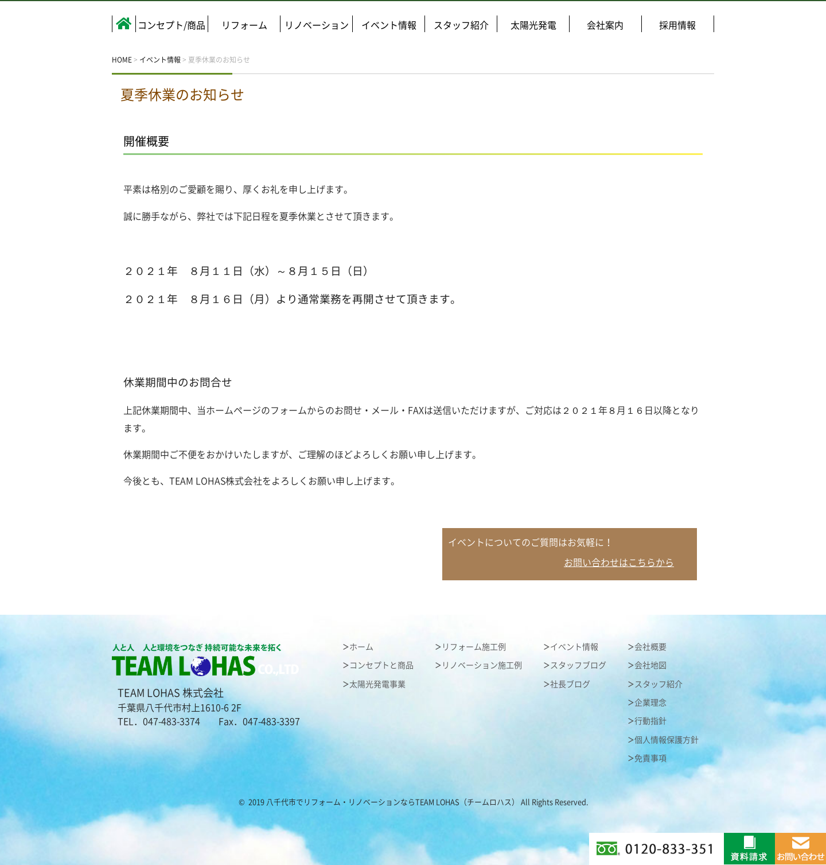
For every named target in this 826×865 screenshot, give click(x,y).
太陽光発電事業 (377, 684)
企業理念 (650, 703)
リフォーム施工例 (474, 647)
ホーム (361, 647)
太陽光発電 (533, 25)
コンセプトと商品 (381, 665)
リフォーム (244, 25)
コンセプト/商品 (171, 25)
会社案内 (605, 25)
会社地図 (650, 665)
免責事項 (650, 758)
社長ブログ (570, 684)
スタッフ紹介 (461, 25)
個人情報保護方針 (666, 740)
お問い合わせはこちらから (619, 562)
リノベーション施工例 (482, 665)
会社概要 (650, 647)
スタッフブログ (578, 665)
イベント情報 (388, 25)
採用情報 (677, 25)
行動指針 (650, 721)
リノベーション (317, 25)
